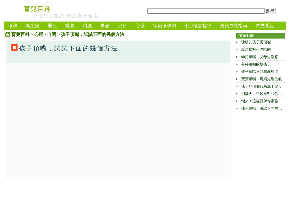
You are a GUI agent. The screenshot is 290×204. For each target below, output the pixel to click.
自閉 (51, 34)
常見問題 (265, 25)
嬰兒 (52, 25)
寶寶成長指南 (233, 25)
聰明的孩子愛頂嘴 (256, 42)
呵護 (87, 25)
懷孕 (12, 25)
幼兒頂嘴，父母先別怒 (259, 57)
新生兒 (32, 25)
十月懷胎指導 (198, 25)
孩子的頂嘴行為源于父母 (261, 86)
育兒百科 (37, 9)
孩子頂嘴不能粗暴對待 (259, 71)
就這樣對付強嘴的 (256, 49)
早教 (105, 25)
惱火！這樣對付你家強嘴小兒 (265, 101)
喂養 (69, 25)
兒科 (122, 25)
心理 (140, 25)
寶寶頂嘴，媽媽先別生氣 (261, 79)
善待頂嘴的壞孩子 (256, 64)
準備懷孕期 (164, 25)
